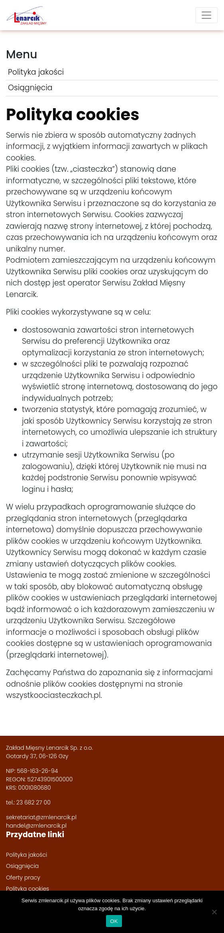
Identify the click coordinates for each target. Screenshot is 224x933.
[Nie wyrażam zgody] (214, 912)
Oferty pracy (23, 877)
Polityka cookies (27, 889)
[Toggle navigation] (206, 15)
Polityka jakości (36, 72)
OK (114, 921)
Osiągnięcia (30, 87)
